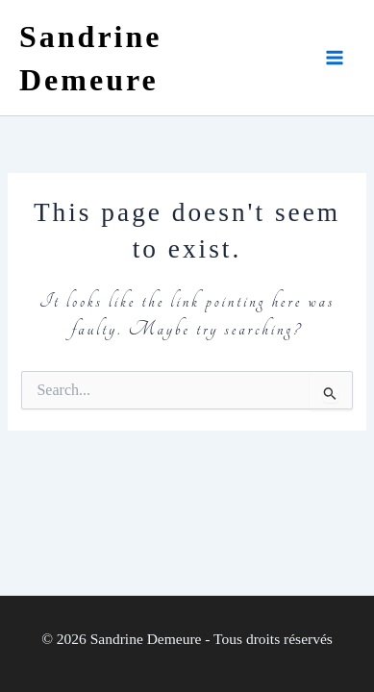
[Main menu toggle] (334, 57)
